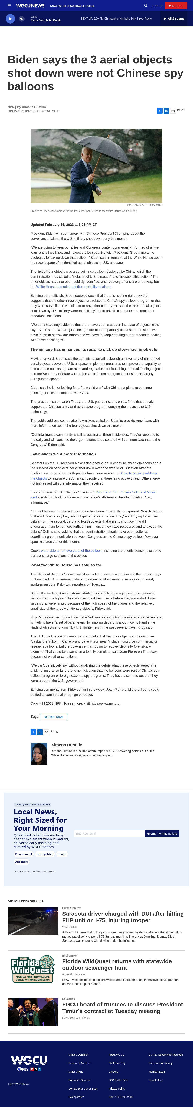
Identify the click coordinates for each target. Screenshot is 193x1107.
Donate (178, 6)
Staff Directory (117, 1063)
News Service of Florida (76, 1017)
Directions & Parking (161, 1063)
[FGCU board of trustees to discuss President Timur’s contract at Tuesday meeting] (33, 1012)
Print (181, 110)
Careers (113, 1071)
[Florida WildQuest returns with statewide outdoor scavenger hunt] (33, 968)
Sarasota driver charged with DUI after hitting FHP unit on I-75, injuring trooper (123, 916)
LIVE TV (157, 5)
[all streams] (173, 18)
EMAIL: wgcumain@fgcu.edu (166, 1054)
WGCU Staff (69, 926)
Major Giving (75, 1071)
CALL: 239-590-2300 (121, 1097)
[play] (10, 19)
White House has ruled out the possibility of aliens (73, 287)
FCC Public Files (118, 1080)
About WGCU (117, 1054)
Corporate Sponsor (79, 1080)
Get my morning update (162, 833)
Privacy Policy (117, 1088)
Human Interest (71, 908)
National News (54, 716)
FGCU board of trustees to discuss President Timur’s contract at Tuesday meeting (122, 1007)
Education (68, 998)
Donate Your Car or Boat (82, 1088)
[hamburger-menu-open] (9, 5)
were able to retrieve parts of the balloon (71, 550)
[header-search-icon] (145, 5)
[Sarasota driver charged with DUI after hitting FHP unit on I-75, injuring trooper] (33, 921)
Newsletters (155, 1080)
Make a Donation (78, 1054)
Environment (70, 955)
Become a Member (79, 1063)
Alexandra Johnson (73, 974)
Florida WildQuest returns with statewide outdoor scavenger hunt (117, 964)
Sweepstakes (76, 1097)
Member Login (157, 1071)
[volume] (21, 19)
